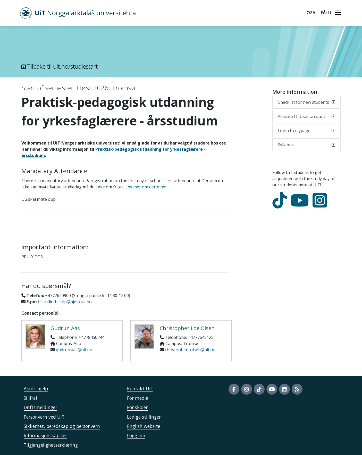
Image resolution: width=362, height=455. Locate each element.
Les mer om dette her (146, 187)
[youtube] (301, 205)
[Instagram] (321, 205)
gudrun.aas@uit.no (74, 350)
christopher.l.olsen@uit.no (190, 350)
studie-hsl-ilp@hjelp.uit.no (66, 302)
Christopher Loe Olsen (187, 328)
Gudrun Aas (65, 328)
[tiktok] (280, 205)
